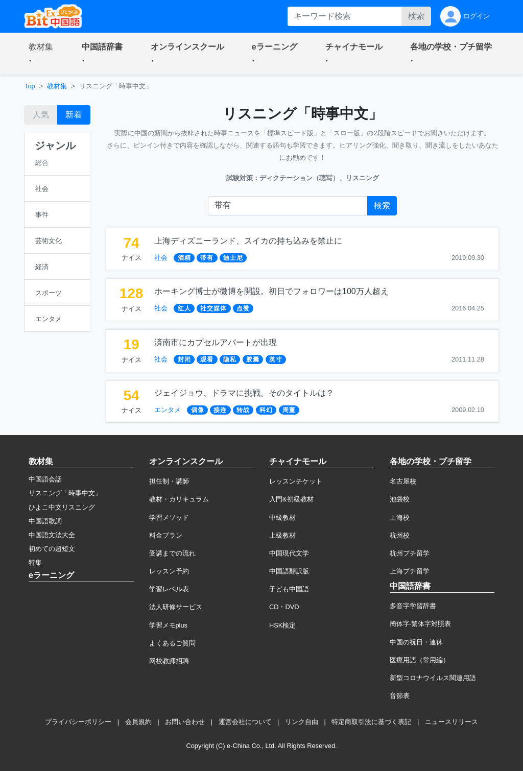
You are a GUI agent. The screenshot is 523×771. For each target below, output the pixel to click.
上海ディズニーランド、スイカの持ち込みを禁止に (248, 240)
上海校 (400, 517)
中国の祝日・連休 (416, 642)
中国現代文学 (289, 553)
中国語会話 (45, 479)
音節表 (400, 696)
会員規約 (138, 722)
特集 (35, 562)
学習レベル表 (169, 589)
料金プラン (165, 535)
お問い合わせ (185, 722)
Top (30, 86)
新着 (73, 114)
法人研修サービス (175, 607)
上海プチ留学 (410, 571)
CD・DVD (284, 607)
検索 (416, 16)
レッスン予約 (169, 571)
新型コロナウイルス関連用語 (433, 678)
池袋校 (400, 499)
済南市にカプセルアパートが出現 (215, 342)
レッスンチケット (295, 481)
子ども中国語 (289, 589)
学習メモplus (168, 625)
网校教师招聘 (169, 661)
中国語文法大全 (52, 535)
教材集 (57, 86)
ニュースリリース (451, 722)
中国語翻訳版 (289, 571)
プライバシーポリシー (78, 722)
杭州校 (400, 535)
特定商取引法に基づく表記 (371, 722)
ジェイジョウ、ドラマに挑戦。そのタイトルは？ (244, 393)
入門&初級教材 (291, 499)
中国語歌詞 (45, 521)
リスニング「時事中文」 (65, 493)
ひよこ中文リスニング (62, 507)
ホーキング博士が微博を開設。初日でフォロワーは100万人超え (271, 291)
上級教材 (282, 535)
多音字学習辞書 (413, 606)
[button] (42, 54)
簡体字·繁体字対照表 (420, 624)
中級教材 (282, 517)
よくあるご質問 (172, 643)
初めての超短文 (52, 548)
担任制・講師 (169, 481)
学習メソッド (169, 517)
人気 (41, 114)
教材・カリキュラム (179, 499)
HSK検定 (282, 625)
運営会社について (245, 722)
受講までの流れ (172, 553)
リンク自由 (301, 722)
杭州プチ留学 (410, 553)
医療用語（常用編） (419, 660)
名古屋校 (403, 481)
